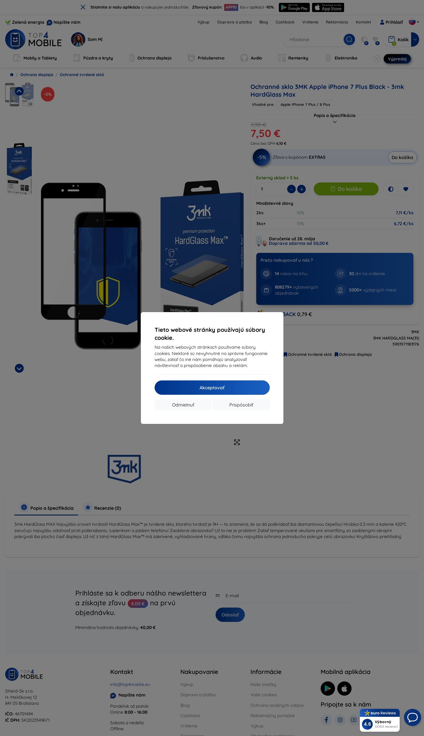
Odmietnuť (183, 405)
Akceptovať (212, 387)
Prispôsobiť (241, 405)
